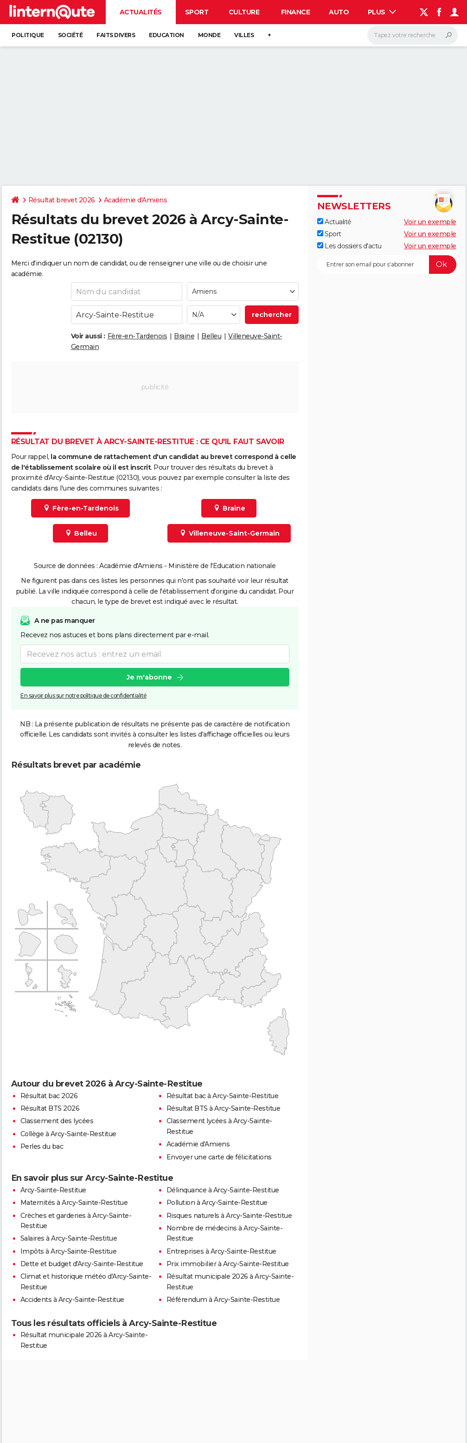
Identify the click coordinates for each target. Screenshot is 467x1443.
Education (166, 35)
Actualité (334, 222)
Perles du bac (42, 1146)
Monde (209, 35)
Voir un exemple (430, 222)
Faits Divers (115, 35)
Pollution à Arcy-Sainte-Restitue (217, 1202)
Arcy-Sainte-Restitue (53, 1190)
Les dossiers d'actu (349, 246)
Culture (244, 12)
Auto (339, 12)
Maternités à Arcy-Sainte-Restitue (74, 1202)
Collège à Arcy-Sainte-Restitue (68, 1134)
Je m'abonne (149, 677)
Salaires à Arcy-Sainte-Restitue (68, 1238)
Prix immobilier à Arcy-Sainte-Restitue (227, 1264)
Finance (295, 12)
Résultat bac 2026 (49, 1096)
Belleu (211, 336)
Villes (244, 35)
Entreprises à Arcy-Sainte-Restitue (221, 1251)
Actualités (141, 12)
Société (70, 35)
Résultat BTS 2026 (50, 1108)
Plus (382, 12)
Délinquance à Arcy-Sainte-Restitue (222, 1190)
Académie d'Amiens (135, 200)
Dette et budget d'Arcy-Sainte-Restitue (81, 1264)
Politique (28, 35)
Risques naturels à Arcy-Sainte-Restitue (229, 1215)
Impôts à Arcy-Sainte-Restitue (68, 1251)
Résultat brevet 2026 (61, 200)
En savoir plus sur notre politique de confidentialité (83, 695)
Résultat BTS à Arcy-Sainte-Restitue (223, 1108)
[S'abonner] (386, 264)
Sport (197, 12)
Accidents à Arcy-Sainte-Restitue (72, 1299)
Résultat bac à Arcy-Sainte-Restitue (222, 1096)
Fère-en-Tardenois (137, 336)
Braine (184, 336)
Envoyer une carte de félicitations (219, 1157)
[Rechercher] (412, 35)
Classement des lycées (57, 1121)
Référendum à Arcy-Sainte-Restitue (223, 1299)
